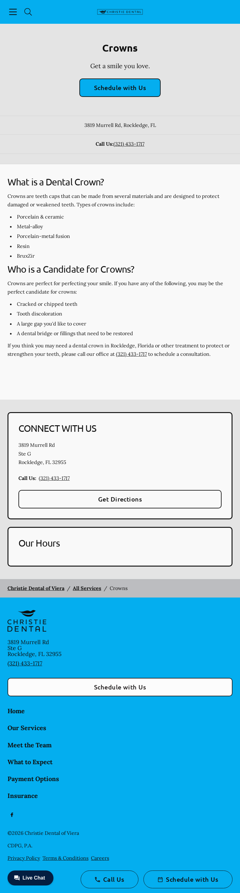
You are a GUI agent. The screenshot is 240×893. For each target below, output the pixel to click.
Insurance (23, 796)
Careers (100, 858)
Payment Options (33, 779)
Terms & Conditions (65, 858)
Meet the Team (30, 745)
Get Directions (120, 499)
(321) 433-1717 (128, 144)
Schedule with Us (120, 87)
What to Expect (30, 762)
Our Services (27, 728)
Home (16, 711)
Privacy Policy (24, 858)
